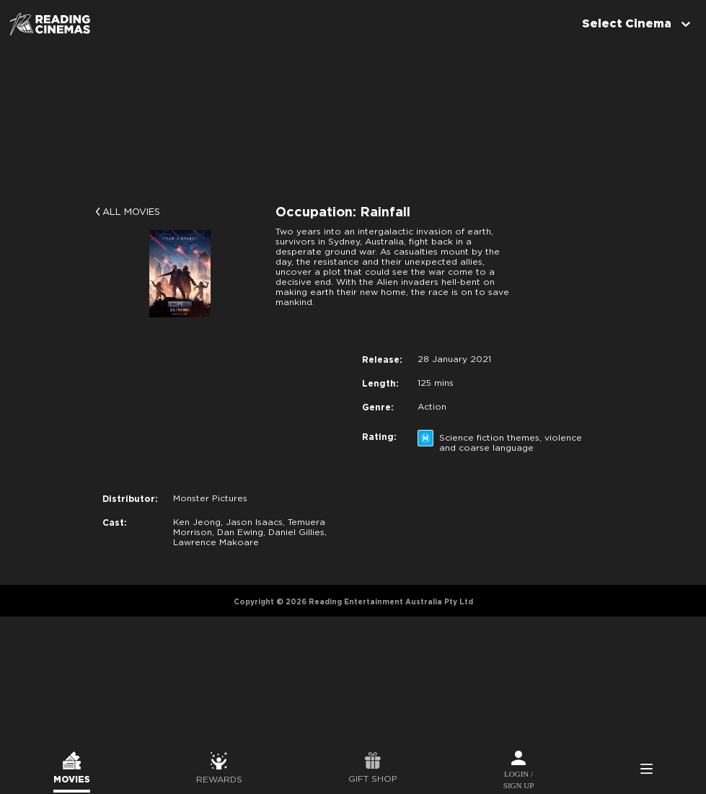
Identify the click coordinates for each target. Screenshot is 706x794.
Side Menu (646, 770)
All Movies (131, 212)
